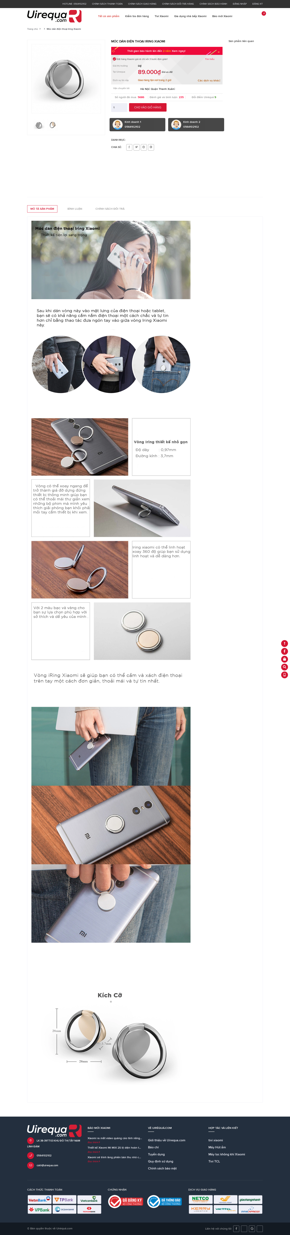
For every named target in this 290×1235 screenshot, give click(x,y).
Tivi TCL (214, 1161)
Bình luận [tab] (74, 208)
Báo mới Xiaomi (222, 16)
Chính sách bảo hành (213, 4)
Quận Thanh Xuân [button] (163, 89)
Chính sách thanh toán (107, 4)
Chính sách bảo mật (162, 1168)
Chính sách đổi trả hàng (178, 4)
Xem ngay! (178, 51)
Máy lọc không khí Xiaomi (226, 1154)
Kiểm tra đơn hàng (137, 16)
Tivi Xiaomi (161, 16)
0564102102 (44, 1155)
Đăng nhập (240, 4)
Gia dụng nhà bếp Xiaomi (190, 16)
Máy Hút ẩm (217, 1147)
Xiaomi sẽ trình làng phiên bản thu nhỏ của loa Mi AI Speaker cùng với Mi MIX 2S (139, 1157)
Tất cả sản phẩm (108, 16)
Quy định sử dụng (160, 1161)
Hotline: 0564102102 (74, 4)
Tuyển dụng (156, 1154)
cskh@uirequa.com (47, 1165)
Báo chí (153, 1147)
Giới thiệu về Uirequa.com (166, 1140)
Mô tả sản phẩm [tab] (42, 208)
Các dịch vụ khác (209, 80)
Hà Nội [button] (145, 89)
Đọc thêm (94, 1142)
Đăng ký (257, 4)
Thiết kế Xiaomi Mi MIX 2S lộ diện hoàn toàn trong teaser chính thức (131, 1147)
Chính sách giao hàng (142, 4)
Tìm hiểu (209, 59)
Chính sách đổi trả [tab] (109, 208)
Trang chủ (32, 29)
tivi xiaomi (215, 1140)
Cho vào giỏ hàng (147, 107)
